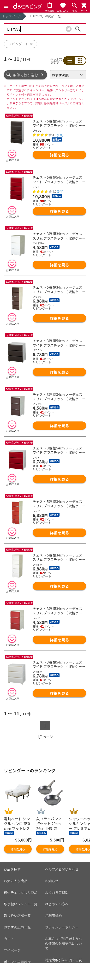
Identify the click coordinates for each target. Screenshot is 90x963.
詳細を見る (59, 155)
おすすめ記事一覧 (17, 927)
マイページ (12, 950)
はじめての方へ (57, 904)
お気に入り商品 (15, 880)
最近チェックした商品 (20, 892)
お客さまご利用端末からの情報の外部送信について (63, 943)
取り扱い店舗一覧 (17, 915)
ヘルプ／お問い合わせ (62, 869)
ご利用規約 (53, 915)
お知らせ (52, 880)
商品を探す (12, 869)
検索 (78, 29)
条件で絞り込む (25, 74)
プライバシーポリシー (62, 927)
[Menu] (6, 6)
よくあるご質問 (57, 892)
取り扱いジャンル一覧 (20, 904)
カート (9, 938)
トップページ (11, 16)
